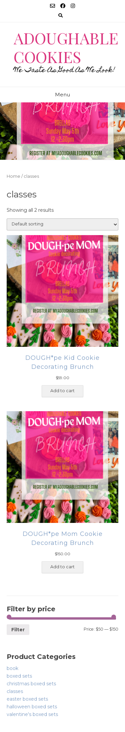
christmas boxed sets (31, 684)
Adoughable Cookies (66, 47)
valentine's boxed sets (32, 714)
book (12, 668)
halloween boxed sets (32, 707)
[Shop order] (62, 224)
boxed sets (19, 676)
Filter (18, 630)
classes (15, 691)
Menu (62, 94)
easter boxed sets (27, 699)
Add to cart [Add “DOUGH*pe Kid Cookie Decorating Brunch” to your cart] (62, 390)
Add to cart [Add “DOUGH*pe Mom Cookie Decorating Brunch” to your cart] (62, 566)
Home (13, 176)
